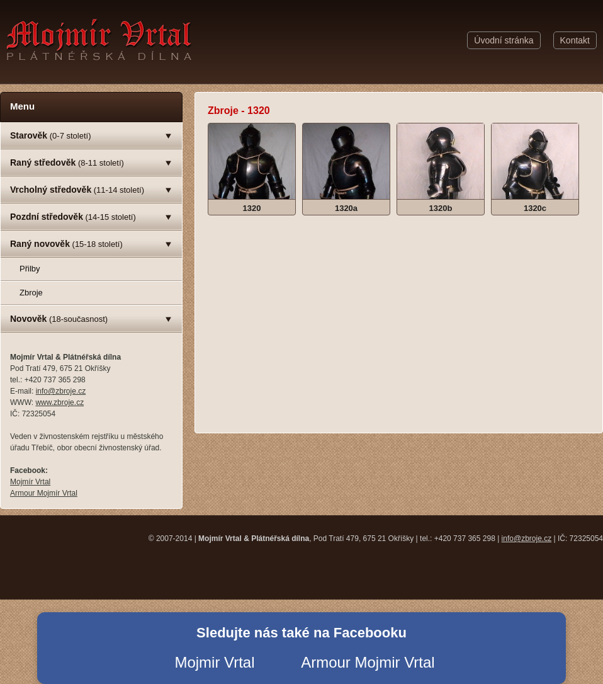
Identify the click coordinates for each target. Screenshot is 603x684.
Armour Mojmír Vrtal (43, 493)
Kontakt (575, 40)
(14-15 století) (73, 217)
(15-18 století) (66, 244)
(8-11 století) (67, 162)
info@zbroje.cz (61, 391)
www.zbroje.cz (59, 402)
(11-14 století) (77, 190)
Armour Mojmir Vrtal (367, 662)
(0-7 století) (50, 135)
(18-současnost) (59, 319)
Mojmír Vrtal (30, 481)
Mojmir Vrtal (214, 662)
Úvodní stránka (503, 40)
